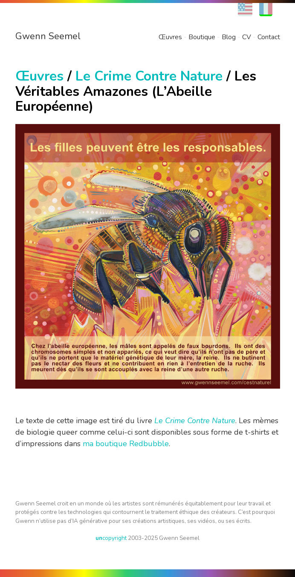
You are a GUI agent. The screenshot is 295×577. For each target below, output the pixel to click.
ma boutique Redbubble (126, 444)
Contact (268, 37)
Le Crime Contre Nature (149, 76)
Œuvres (170, 37)
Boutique (201, 37)
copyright (111, 538)
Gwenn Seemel (48, 36)
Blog (229, 37)
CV (246, 37)
